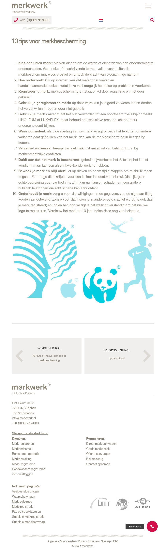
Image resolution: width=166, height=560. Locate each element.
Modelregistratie (22, 506)
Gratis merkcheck (98, 448)
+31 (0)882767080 (32, 20)
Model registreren (23, 464)
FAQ (115, 541)
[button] (135, 526)
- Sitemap (105, 541)
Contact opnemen (98, 464)
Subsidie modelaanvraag (28, 521)
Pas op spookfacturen (26, 511)
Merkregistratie (22, 501)
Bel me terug (94, 459)
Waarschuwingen (23, 496)
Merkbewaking (22, 459)
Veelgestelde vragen (25, 491)
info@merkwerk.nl (24, 418)
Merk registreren (23, 443)
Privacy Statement (88, 541)
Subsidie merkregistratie (28, 516)
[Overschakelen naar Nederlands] (101, 20)
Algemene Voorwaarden (62, 541)
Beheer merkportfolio (25, 453)
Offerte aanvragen (98, 453)
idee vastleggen (22, 474)
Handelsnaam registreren (28, 469)
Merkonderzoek (22, 448)
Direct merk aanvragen (101, 443)
